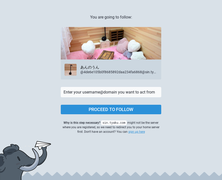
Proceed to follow (111, 109)
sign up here (136, 132)
